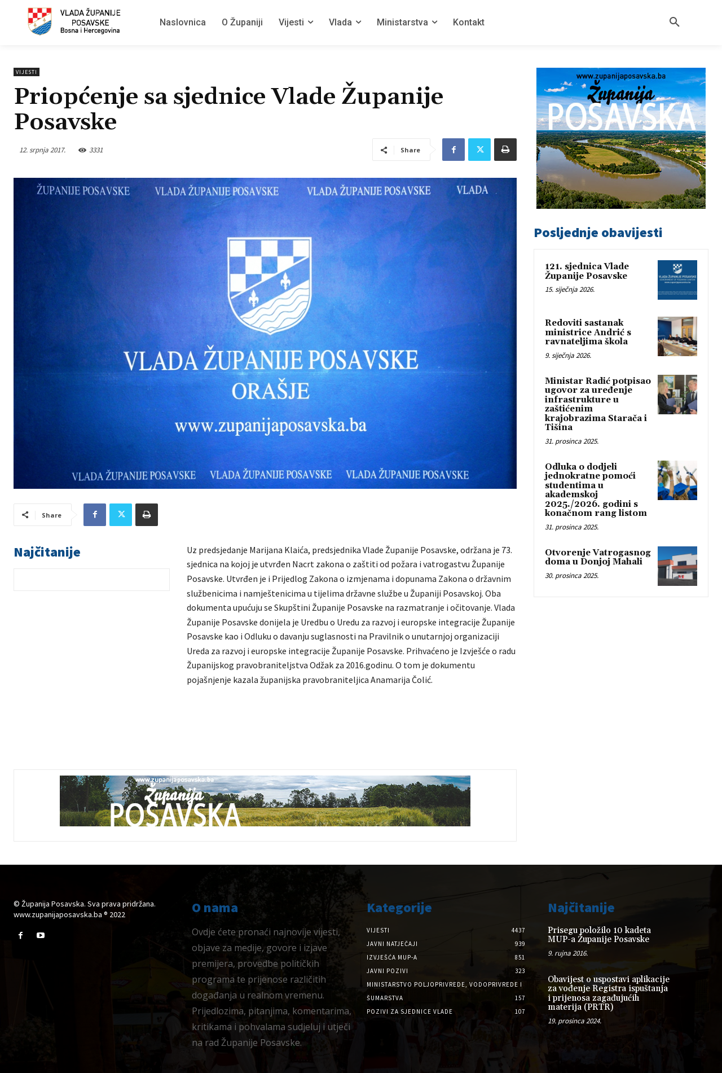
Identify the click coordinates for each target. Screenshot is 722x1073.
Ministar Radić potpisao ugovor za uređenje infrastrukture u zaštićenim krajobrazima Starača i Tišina (598, 404)
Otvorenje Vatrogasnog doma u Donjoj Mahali (598, 558)
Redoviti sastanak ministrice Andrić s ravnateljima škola (588, 332)
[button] (674, 22)
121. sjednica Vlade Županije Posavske (587, 271)
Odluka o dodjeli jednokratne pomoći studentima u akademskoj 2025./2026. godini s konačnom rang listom (596, 490)
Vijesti (26, 72)
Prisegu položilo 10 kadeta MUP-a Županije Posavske (599, 935)
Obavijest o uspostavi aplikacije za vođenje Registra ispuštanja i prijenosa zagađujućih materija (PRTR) (609, 993)
